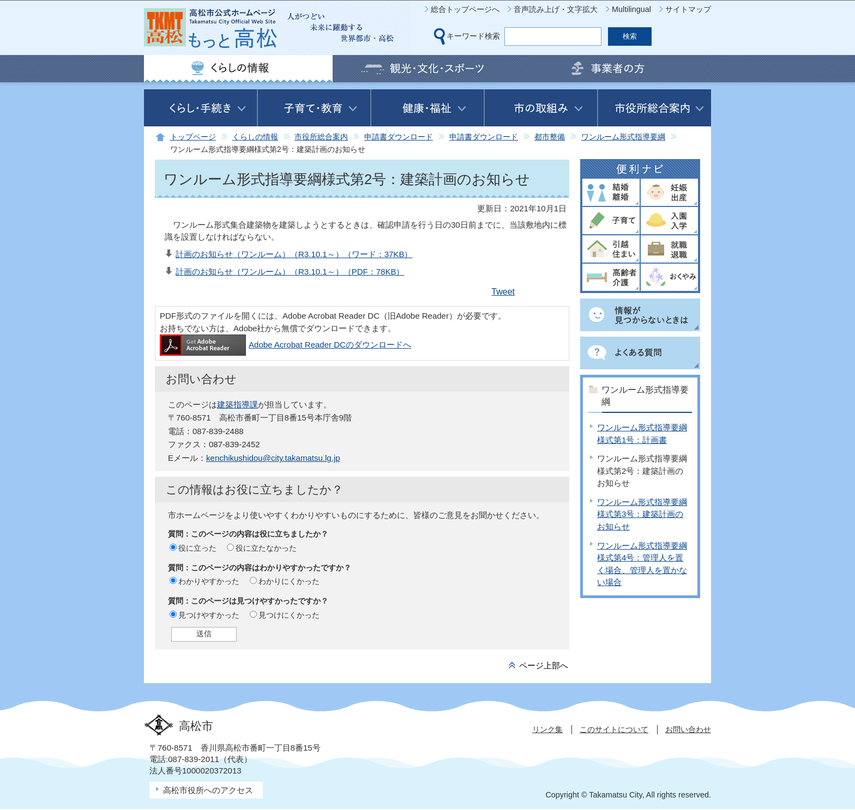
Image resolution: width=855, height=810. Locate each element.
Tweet (503, 291)
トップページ (193, 137)
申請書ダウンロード (398, 137)
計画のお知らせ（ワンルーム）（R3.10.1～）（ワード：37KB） (294, 254)
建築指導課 (237, 404)
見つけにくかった (289, 615)
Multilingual (631, 9)
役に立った (197, 548)
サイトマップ (688, 9)
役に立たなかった (266, 548)
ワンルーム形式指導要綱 (623, 137)
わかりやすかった (208, 581)
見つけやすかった (208, 615)
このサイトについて (614, 729)
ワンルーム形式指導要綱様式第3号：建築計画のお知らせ (642, 514)
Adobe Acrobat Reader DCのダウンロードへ (285, 344)
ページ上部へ (543, 665)
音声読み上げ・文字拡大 (556, 9)
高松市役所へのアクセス (208, 790)
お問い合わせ (688, 729)
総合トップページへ (465, 9)
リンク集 (547, 729)
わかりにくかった (289, 581)
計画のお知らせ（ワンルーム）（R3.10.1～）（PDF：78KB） (290, 271)
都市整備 (549, 137)
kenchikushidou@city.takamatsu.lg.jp (273, 457)
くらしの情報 (255, 137)
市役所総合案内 (321, 137)
